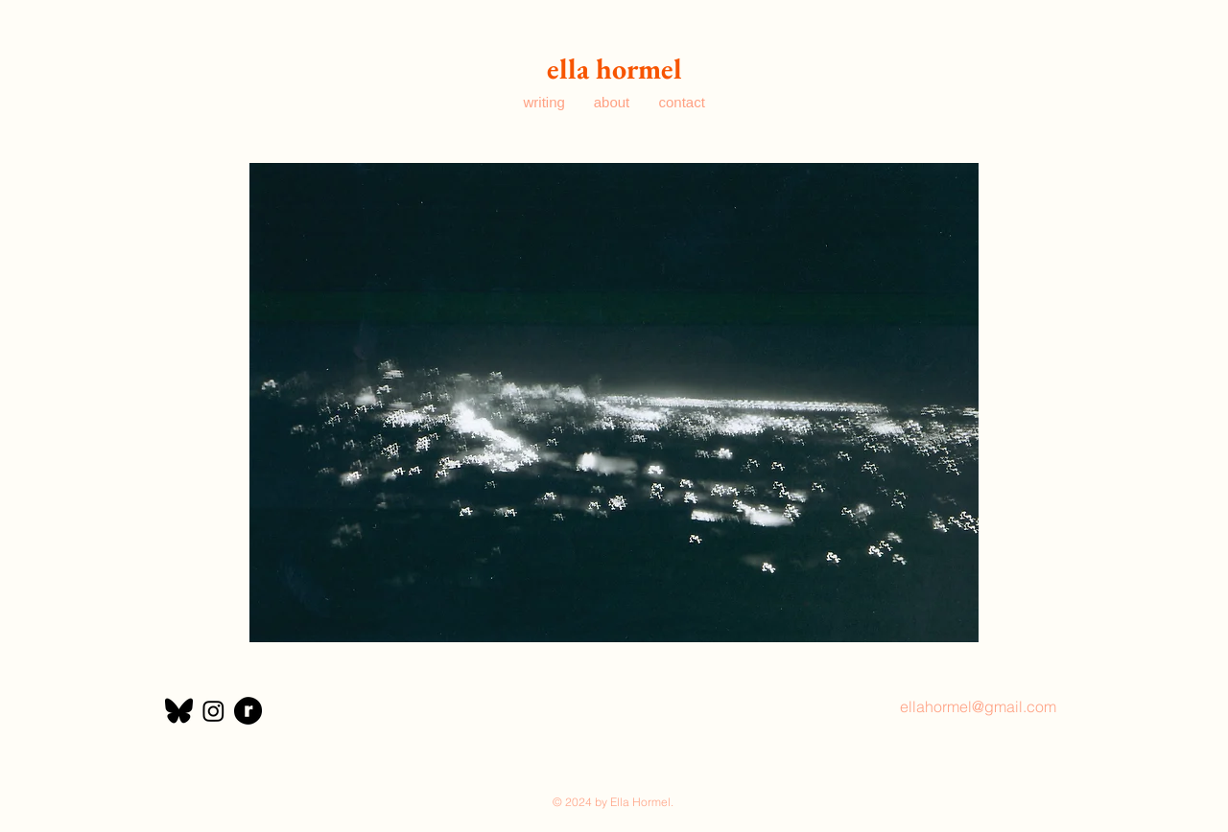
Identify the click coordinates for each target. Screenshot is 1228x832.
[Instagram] (213, 711)
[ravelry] (248, 711)
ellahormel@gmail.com (978, 706)
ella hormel (614, 68)
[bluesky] (179, 711)
